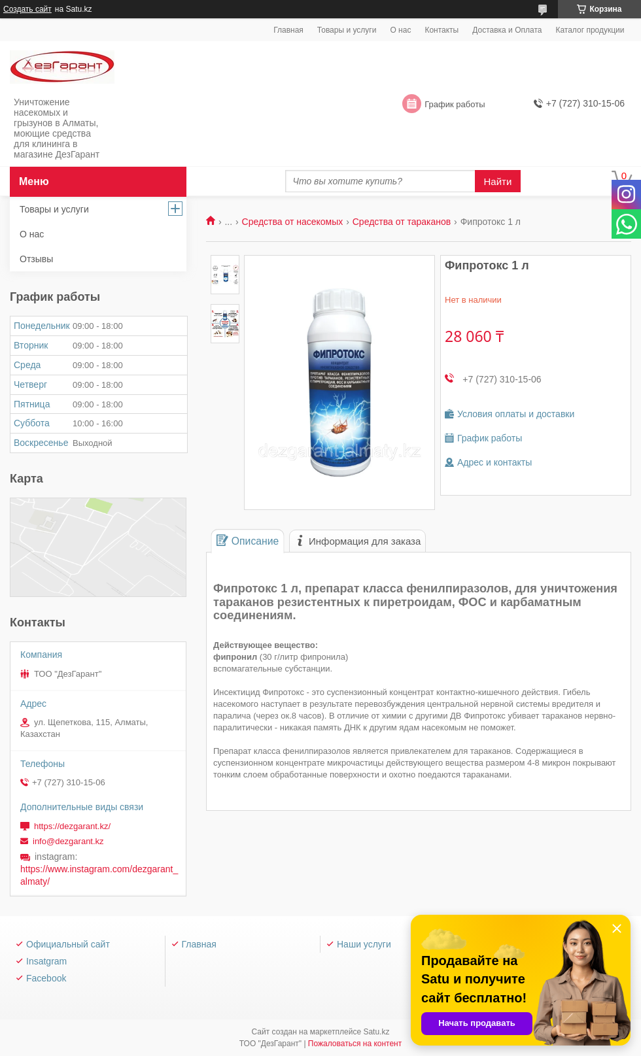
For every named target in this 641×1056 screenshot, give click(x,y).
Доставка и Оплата (507, 30)
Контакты (441, 30)
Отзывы (36, 259)
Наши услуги (364, 944)
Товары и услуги (347, 30)
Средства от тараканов (402, 221)
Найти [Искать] (498, 181)
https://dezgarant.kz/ (72, 826)
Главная (288, 30)
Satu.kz (376, 1031)
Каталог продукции (589, 30)
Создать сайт (27, 9)
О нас (400, 30)
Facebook (46, 978)
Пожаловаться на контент (355, 1043)
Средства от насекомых (292, 221)
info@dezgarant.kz (68, 841)
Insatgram (46, 961)
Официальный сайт (68, 944)
